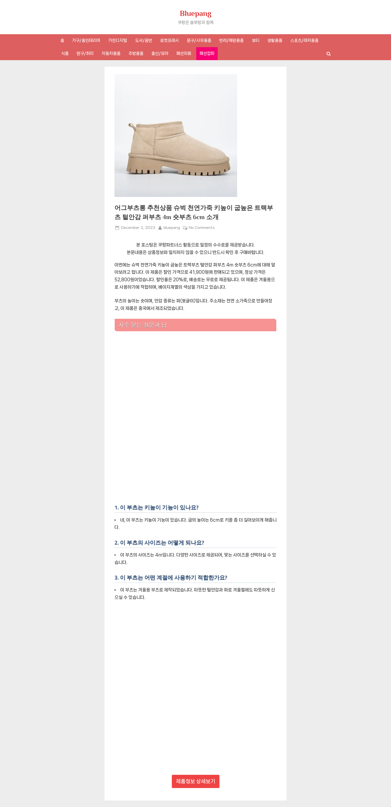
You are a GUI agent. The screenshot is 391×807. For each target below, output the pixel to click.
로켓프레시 (169, 40)
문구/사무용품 (199, 40)
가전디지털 (117, 40)
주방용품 (135, 53)
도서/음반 (143, 40)
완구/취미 (85, 53)
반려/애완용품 (231, 40)
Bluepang (195, 13)
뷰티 (255, 40)
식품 (65, 53)
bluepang (172, 227)
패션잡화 (206, 53)
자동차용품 (111, 53)
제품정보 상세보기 (195, 781)
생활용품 (274, 40)
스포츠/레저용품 (304, 40)
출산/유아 (159, 53)
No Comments (202, 228)
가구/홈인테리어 (86, 40)
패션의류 (183, 53)
